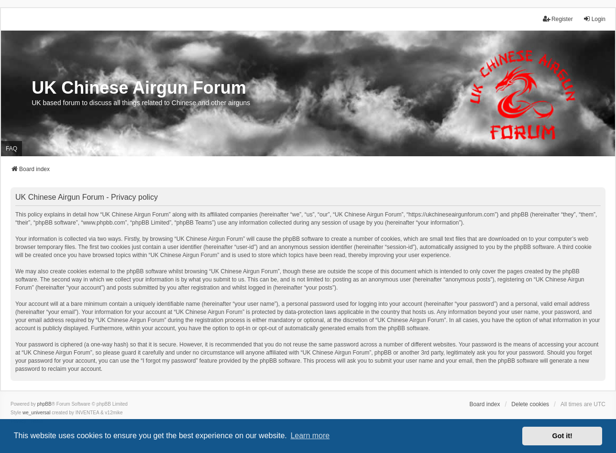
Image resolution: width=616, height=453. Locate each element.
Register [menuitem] (558, 18)
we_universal (36, 412)
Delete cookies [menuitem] (530, 404)
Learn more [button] (310, 435)
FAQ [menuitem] (11, 148)
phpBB (44, 404)
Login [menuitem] (594, 18)
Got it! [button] (562, 436)
